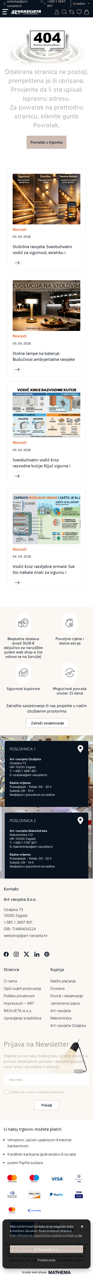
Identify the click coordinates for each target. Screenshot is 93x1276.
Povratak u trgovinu (46, 142)
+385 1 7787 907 (25, 842)
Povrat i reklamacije (66, 996)
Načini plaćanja (63, 981)
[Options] (46, 1260)
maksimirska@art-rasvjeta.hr (33, 846)
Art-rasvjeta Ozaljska (68, 1025)
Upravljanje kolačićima (22, 1018)
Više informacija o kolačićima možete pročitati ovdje (46, 1235)
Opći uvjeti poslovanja (22, 988)
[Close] (46, 1249)
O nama (10, 981)
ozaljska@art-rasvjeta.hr (30, 775)
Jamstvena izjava (65, 1003)
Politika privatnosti (19, 996)
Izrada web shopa (34, 1272)
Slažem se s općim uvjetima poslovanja (37, 1092)
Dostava (57, 988)
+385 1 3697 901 (25, 771)
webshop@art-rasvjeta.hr (26, 935)
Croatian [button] (79, 3)
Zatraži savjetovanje (47, 723)
